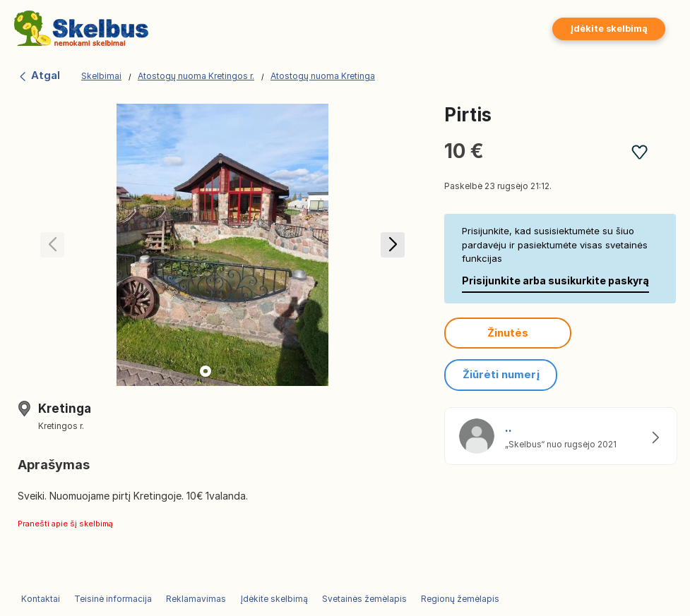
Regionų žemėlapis (460, 598)
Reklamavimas (196, 598)
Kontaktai (40, 598)
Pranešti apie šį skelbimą (65, 524)
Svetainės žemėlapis (364, 598)
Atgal (39, 75)
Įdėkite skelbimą (609, 28)
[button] (392, 244)
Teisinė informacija (113, 598)
